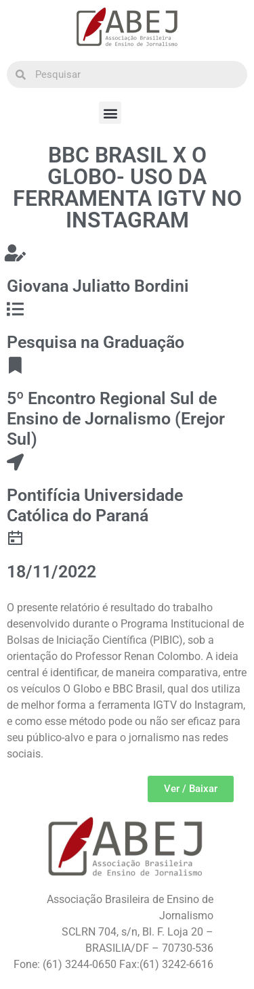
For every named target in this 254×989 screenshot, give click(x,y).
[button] (110, 113)
